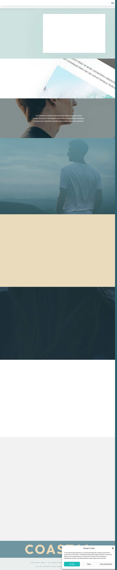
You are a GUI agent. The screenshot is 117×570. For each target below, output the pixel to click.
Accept (72, 564)
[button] (113, 548)
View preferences (106, 564)
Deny (89, 564)
